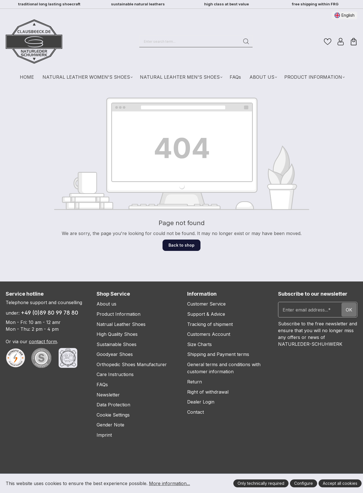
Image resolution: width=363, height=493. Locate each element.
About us (106, 304)
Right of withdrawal (208, 392)
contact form (43, 341)
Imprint (104, 435)
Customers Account (208, 334)
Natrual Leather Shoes (121, 324)
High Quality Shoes (117, 334)
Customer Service (206, 304)
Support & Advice (206, 314)
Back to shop (181, 245)
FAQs (102, 384)
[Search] (246, 41)
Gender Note (110, 425)
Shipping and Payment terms (218, 354)
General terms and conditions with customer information (223, 368)
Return (194, 382)
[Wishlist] (327, 41)
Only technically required (261, 483)
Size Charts (199, 344)
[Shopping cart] (353, 41)
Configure (303, 483)
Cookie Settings (113, 415)
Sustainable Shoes (116, 344)
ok (349, 310)
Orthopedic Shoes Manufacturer (132, 364)
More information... (169, 483)
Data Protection (113, 404)
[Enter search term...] (189, 41)
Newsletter (108, 395)
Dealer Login (200, 402)
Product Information (118, 314)
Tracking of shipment (210, 324)
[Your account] (340, 41)
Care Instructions (115, 374)
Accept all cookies (340, 483)
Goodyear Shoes (115, 354)
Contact (195, 412)
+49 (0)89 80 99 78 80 (49, 313)
